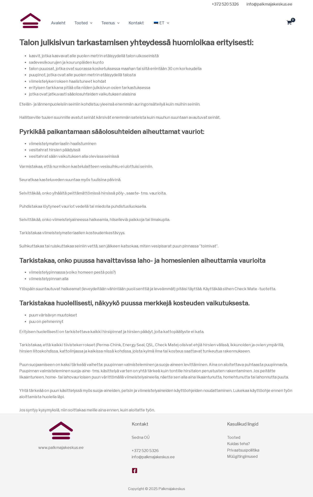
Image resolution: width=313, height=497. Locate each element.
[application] (88, 23)
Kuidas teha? (238, 443)
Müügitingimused (243, 456)
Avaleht (57, 23)
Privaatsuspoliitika (244, 450)
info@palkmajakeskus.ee (155, 457)
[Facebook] (134, 470)
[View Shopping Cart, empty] (289, 23)
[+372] (224, 4)
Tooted (81, 23)
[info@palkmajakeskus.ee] (268, 4)
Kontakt (131, 23)
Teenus (107, 23)
